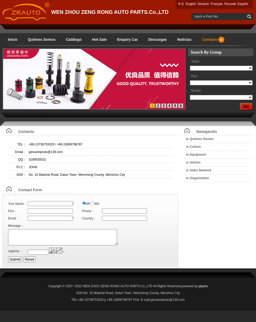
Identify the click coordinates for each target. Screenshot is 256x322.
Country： (89, 218)
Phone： (88, 211)
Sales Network (200, 170)
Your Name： (17, 204)
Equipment (198, 154)
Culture (195, 147)
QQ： (22, 159)
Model (196, 91)
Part (194, 76)
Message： (16, 226)
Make (195, 61)
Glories (195, 162)
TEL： (21, 144)
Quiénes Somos (202, 139)
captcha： (15, 254)
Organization (199, 178)
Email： (20, 152)
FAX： (12, 211)
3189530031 (37, 159)
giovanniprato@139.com (46, 152)
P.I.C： (21, 167)
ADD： (21, 175)
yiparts (203, 289)
